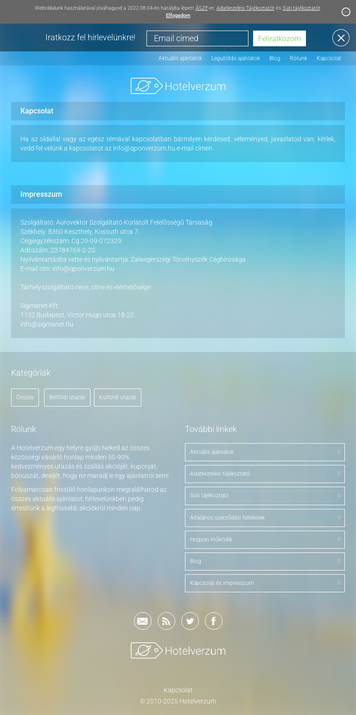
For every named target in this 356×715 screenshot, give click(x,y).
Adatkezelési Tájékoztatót (245, 8)
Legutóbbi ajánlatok (235, 58)
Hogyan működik (265, 539)
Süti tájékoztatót (301, 8)
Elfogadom (178, 16)
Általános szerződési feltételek (265, 517)
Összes (25, 397)
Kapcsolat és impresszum (265, 583)
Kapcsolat (329, 58)
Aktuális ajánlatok (180, 58)
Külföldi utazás (117, 397)
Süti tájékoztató (265, 495)
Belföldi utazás (67, 397)
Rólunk (298, 58)
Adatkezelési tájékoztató (265, 473)
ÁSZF (202, 8)
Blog (274, 58)
